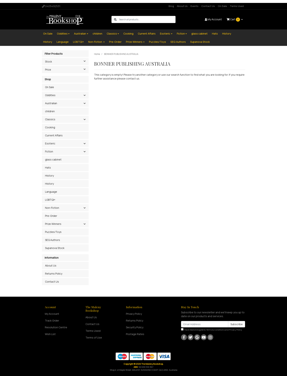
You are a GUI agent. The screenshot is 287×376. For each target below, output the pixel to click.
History (226, 33)
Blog (171, 6)
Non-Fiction (95, 42)
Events (194, 6)
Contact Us (208, 6)
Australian (80, 33)
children (97, 33)
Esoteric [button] (50, 143)
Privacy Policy (134, 313)
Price (66, 69)
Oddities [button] (50, 95)
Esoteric (165, 33)
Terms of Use (93, 337)
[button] (84, 95)
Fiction (181, 33)
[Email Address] (204, 324)
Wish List (50, 334)
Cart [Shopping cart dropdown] (234, 20)
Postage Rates (135, 334)
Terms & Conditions (215, 329)
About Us (182, 6)
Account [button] (213, 19)
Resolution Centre (56, 327)
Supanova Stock (200, 42)
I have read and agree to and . (211, 329)
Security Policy (134, 327)
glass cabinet (199, 33)
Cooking (128, 33)
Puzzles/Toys (157, 42)
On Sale (222, 6)
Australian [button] (51, 103)
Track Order (52, 320)
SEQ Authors (178, 42)
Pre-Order (115, 42)
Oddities (62, 33)
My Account (52, 313)
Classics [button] (50, 119)
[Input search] (147, 19)
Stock (66, 61)
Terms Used (237, 6)
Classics (112, 33)
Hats (215, 33)
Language (63, 42)
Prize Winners (134, 42)
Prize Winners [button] (53, 224)
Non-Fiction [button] (52, 207)
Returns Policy (53, 273)
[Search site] (115, 19)
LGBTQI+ (78, 42)
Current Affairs (147, 33)
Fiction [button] (49, 151)
